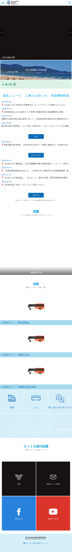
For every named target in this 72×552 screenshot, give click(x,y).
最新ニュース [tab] (12, 95)
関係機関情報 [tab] (60, 95)
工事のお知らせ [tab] (36, 95)
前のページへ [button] (1, 33)
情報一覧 (36, 195)
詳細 (36, 136)
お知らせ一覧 (36, 155)
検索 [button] (70, 3)
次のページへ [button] (70, 33)
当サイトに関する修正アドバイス (37, 543)
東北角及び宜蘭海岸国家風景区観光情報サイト (13, 3)
